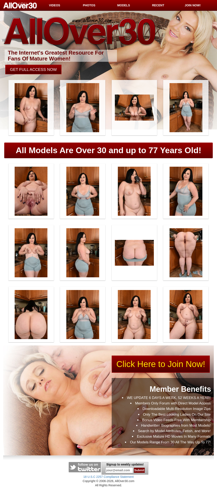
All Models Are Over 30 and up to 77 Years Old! (108, 150)
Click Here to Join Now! (161, 364)
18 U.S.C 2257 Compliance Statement (108, 477)
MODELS (123, 5)
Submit (139, 470)
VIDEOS (54, 5)
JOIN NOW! (192, 5)
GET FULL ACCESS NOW (34, 69)
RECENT (158, 5)
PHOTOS (89, 5)
